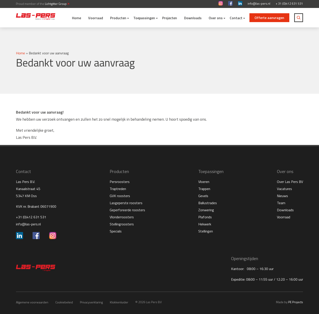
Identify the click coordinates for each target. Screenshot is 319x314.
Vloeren (203, 181)
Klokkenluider (119, 302)
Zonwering (206, 210)
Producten (118, 18)
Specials (116, 231)
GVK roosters (120, 195)
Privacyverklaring (91, 302)
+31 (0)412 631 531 (31, 217)
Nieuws (282, 195)
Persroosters (120, 181)
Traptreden (118, 188)
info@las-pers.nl (259, 3)
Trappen (204, 188)
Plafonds (205, 217)
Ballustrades (207, 203)
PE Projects (295, 302)
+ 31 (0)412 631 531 (289, 3)
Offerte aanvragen (269, 17)
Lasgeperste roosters (126, 203)
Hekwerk (204, 224)
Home (76, 18)
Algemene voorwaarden (32, 302)
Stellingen (205, 231)
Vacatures (284, 188)
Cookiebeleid (64, 302)
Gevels (203, 195)
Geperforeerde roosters (127, 210)
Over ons (216, 18)
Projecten (169, 18)
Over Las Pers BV (290, 181)
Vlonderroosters (122, 217)
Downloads (193, 18)
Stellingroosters (122, 224)
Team (281, 203)
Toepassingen (144, 18)
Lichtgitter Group (57, 3)
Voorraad (95, 18)
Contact (236, 18)
